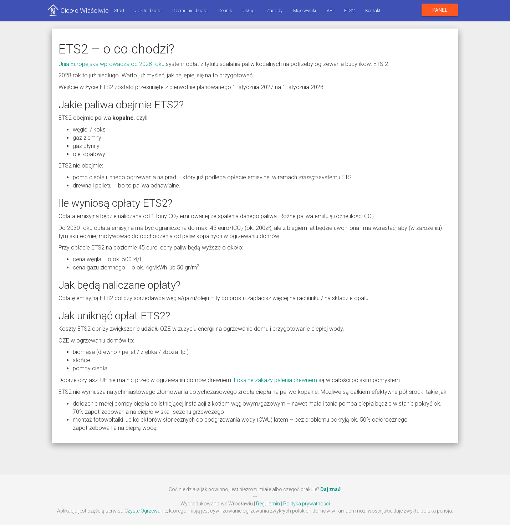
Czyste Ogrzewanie (145, 511)
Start (119, 10)
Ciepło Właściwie (85, 10)
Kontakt (373, 10)
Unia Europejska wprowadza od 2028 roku (111, 64)
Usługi (249, 10)
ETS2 (349, 10)
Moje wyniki (304, 10)
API (330, 10)
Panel (439, 10)
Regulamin (268, 503)
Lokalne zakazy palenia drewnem (275, 380)
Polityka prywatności (306, 503)
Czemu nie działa (190, 10)
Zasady (274, 10)
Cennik (225, 10)
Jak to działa (148, 10)
